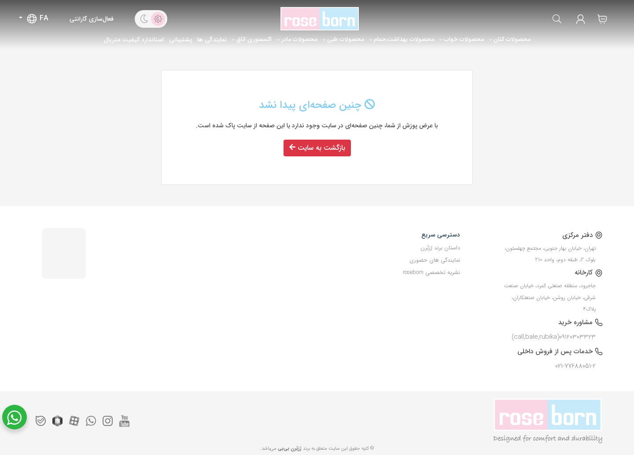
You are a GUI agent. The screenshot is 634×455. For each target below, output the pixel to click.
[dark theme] (144, 19)
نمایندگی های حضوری (434, 260)
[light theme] (158, 19)
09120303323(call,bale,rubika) (554, 337)
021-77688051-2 (575, 366)
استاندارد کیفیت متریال (134, 39)
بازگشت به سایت (317, 147)
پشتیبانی (180, 39)
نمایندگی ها (212, 39)
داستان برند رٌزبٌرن (440, 248)
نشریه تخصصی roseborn (431, 272)
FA (37, 18)
